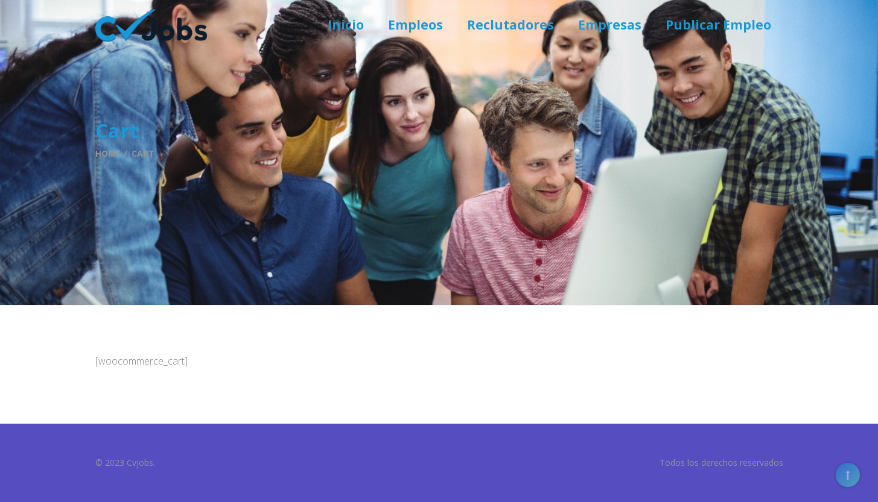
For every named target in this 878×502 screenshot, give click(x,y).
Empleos (415, 24)
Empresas (609, 24)
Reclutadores (510, 24)
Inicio (346, 24)
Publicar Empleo (718, 24)
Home (108, 153)
